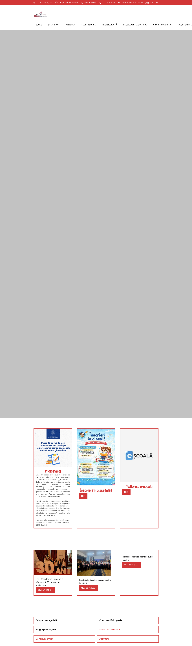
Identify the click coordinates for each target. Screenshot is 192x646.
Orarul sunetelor (162, 24)
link (83, 495)
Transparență (109, 24)
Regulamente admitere (135, 24)
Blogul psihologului (46, 629)
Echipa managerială (46, 620)
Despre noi (53, 24)
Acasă (39, 24)
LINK (126, 492)
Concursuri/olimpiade (110, 620)
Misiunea (70, 24)
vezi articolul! (45, 590)
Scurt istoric (88, 24)
